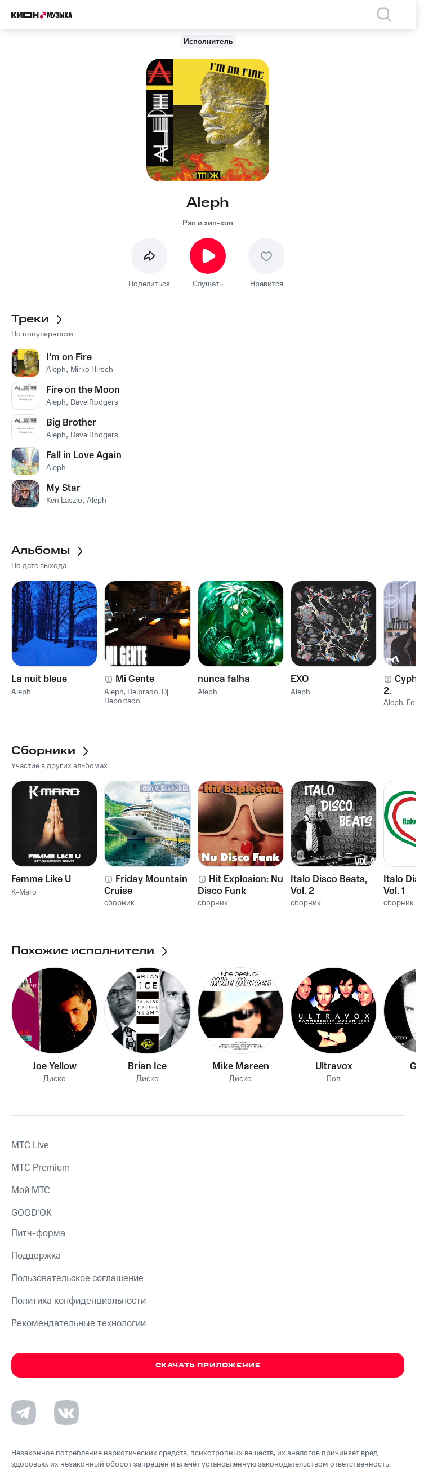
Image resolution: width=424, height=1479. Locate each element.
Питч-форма (38, 1233)
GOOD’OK (31, 1213)
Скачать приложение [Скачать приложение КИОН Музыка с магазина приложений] (208, 1365)
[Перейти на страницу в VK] (66, 1412)
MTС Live (30, 1145)
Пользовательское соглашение (77, 1278)
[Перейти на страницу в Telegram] (23, 1412)
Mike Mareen (240, 1066)
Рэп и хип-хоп (207, 223)
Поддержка (36, 1256)
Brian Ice (147, 1066)
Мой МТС (30, 1190)
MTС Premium (40, 1168)
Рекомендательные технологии (78, 1323)
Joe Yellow (55, 1066)
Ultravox (333, 1066)
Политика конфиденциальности (78, 1301)
